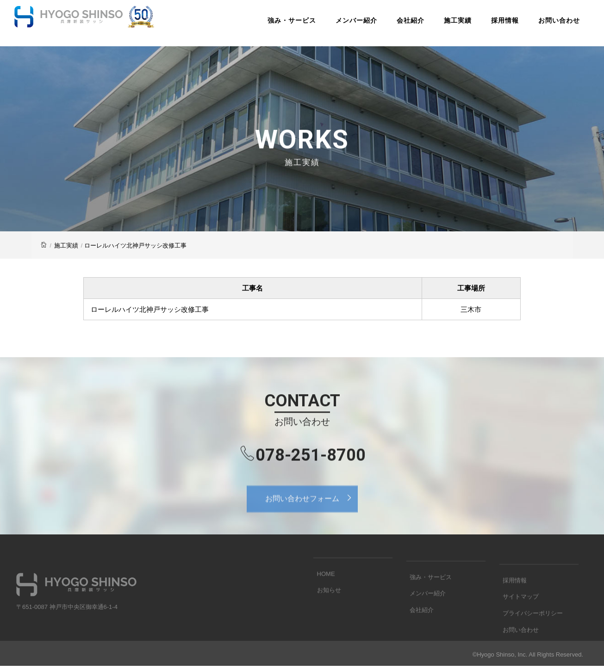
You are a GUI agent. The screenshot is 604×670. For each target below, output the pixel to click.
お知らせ (325, 599)
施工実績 (442, 25)
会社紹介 (395, 25)
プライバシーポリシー (529, 629)
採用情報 (489, 25)
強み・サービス (276, 25)
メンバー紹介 (340, 25)
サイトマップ (517, 615)
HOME (322, 585)
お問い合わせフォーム (311, 508)
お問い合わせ (543, 25)
